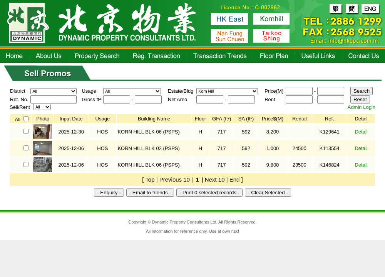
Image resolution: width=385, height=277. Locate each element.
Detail (361, 132)
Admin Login (361, 107)
